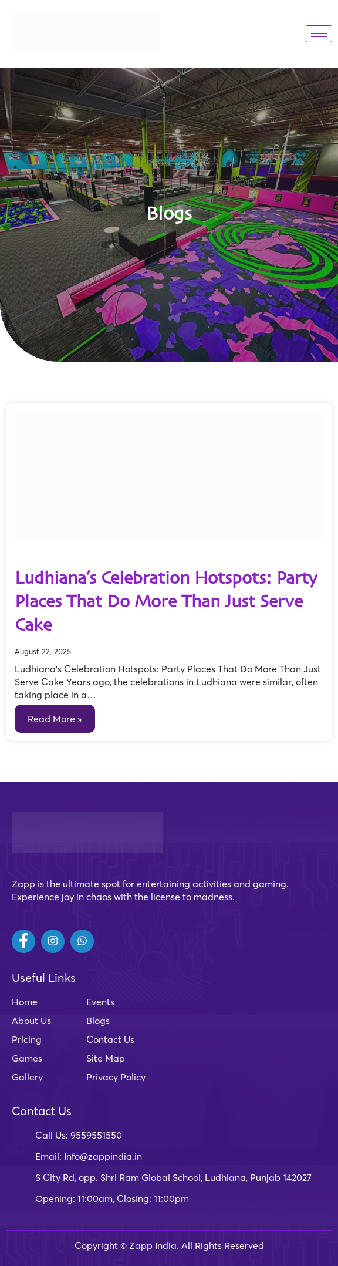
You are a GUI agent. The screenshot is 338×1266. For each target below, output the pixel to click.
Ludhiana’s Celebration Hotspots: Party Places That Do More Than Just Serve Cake (166, 602)
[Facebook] (23, 941)
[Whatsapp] (82, 941)
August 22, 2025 (43, 651)
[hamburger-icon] (319, 33)
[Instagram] (53, 941)
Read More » (55, 719)
